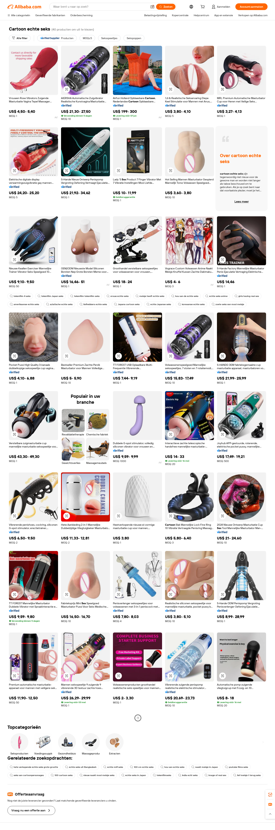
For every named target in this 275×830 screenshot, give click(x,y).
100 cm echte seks (142, 767)
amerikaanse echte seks (24, 304)
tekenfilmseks (162, 775)
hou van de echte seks (184, 296)
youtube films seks (236, 767)
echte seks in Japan (133, 775)
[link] (270, 794)
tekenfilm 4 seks (20, 296)
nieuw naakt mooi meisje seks (97, 775)
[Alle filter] (20, 38)
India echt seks (188, 775)
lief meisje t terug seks (247, 775)
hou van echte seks (172, 767)
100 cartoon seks (62, 775)
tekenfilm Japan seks (50, 296)
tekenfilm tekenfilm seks (85, 296)
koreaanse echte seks (191, 304)
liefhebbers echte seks (93, 304)
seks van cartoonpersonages (27, 775)
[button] (152, 6)
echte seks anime (216, 296)
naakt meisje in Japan (204, 767)
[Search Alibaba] (100, 7)
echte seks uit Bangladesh (80, 767)
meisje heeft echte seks (150, 296)
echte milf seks (113, 767)
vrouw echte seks (118, 296)
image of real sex (215, 775)
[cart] (203, 7)
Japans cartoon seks (127, 304)
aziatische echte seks (59, 304)
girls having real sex (247, 296)
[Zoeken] (165, 7)
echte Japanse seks (159, 304)
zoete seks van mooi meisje (228, 304)
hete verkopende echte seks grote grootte (34, 767)
